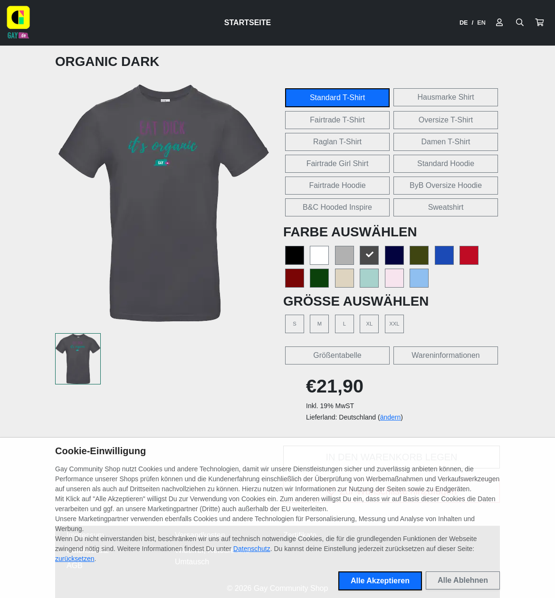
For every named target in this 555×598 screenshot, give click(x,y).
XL (369, 324)
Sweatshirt (446, 207)
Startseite (247, 23)
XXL (394, 324)
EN (481, 22)
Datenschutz (251, 548)
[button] (539, 22)
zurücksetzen (74, 558)
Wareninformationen (445, 355)
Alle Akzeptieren (380, 581)
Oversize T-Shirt (446, 120)
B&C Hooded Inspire (337, 207)
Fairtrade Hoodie (337, 185)
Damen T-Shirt (445, 142)
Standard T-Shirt (337, 97)
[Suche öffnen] (519, 22)
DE (463, 22)
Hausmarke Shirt (445, 97)
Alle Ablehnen (463, 580)
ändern (390, 417)
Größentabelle (337, 355)
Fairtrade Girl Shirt (337, 163)
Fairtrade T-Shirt (337, 120)
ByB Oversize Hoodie (446, 185)
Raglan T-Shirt (337, 142)
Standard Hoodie (445, 163)
